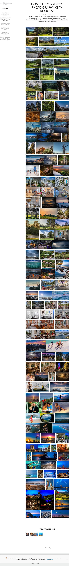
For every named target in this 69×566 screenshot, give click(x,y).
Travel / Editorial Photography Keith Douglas (5, 14)
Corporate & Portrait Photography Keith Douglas (5, 28)
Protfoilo (5, 8)
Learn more (50, 559)
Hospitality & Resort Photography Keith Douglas (5, 19)
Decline (37, 563)
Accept (32, 563)
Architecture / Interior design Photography (5, 24)
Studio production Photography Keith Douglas (5, 33)
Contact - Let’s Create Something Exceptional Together (5, 38)
